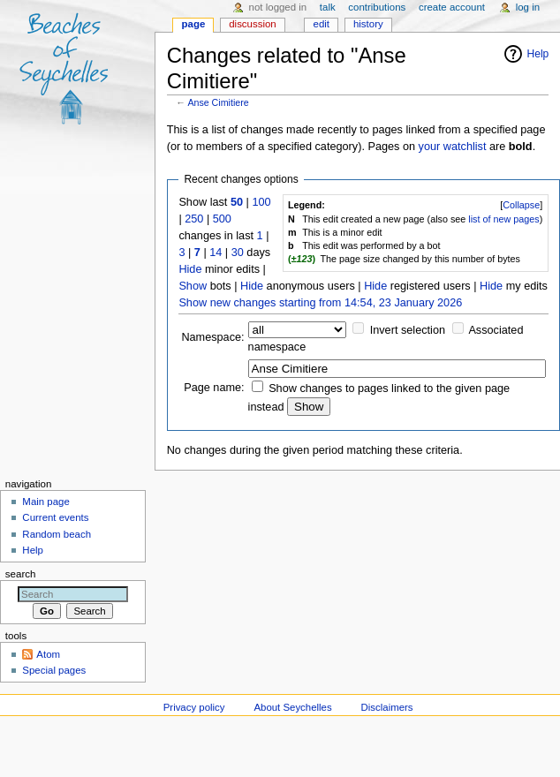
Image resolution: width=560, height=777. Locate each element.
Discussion (252, 24)
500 (222, 219)
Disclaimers (387, 707)
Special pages (54, 670)
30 (237, 252)
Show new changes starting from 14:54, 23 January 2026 (320, 303)
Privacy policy (194, 707)
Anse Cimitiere (217, 102)
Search (20, 574)
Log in (528, 7)
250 (194, 219)
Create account (452, 7)
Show (192, 286)
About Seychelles (292, 707)
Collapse (521, 205)
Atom (48, 654)
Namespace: (212, 337)
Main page (46, 501)
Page (194, 24)
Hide (189, 269)
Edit (321, 24)
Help (538, 54)
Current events (55, 517)
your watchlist (453, 146)
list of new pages (503, 219)
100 (261, 202)
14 (215, 252)
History (368, 24)
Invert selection (407, 330)
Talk (328, 7)
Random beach (56, 534)
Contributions (376, 7)
